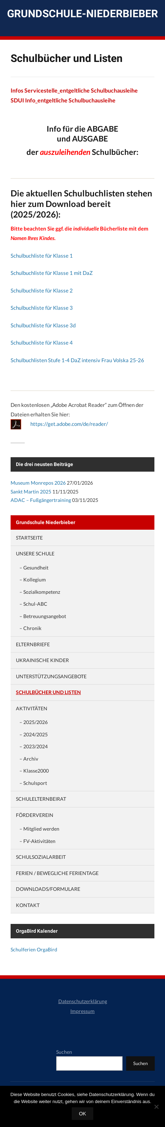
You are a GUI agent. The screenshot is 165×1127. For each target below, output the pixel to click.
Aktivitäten (31, 708)
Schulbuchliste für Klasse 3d (43, 325)
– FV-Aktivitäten (37, 841)
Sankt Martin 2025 (31, 492)
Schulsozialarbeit (41, 857)
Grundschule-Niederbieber (82, 13)
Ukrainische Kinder (42, 660)
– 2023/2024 (33, 746)
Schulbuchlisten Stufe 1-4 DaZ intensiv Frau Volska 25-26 (77, 360)
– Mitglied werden (39, 829)
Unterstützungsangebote (51, 676)
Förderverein (34, 815)
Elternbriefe (33, 644)
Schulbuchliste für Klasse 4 (42, 342)
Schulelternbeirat (41, 799)
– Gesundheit (33, 568)
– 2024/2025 (33, 734)
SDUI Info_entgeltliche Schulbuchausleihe (63, 100)
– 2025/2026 (33, 722)
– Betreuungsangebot (42, 616)
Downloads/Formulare (48, 889)
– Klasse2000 (34, 771)
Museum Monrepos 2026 (38, 483)
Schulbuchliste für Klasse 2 (42, 290)
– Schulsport (33, 783)
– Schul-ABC (33, 604)
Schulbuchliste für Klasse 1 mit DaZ (52, 273)
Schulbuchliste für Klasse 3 (42, 307)
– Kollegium (32, 580)
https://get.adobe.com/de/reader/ (69, 424)
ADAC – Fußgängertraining (41, 500)
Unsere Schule (35, 553)
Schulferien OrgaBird (34, 949)
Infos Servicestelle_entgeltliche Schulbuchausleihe (74, 90)
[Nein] (156, 1106)
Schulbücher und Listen (48, 692)
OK (82, 1113)
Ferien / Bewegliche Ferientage (57, 873)
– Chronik (30, 628)
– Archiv (28, 759)
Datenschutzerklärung (82, 1001)
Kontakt (28, 905)
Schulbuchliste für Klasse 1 (42, 255)
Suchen (64, 1052)
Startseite (29, 538)
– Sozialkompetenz (39, 592)
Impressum (82, 1011)
